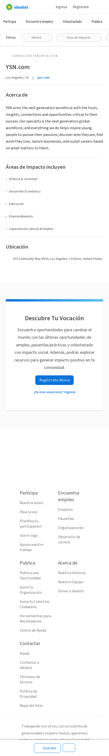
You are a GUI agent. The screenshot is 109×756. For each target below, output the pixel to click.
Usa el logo (29, 535)
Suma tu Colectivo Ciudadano (34, 604)
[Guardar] (47, 748)
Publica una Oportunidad (30, 575)
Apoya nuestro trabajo (31, 547)
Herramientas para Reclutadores (35, 618)
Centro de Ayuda (33, 630)
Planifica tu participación (31, 523)
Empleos (65, 509)
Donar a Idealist (71, 591)
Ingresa (61, 7)
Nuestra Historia (71, 573)
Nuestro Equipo (71, 582)
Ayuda (24, 653)
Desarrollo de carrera (69, 539)
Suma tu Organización (31, 590)
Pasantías (66, 518)
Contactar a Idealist (29, 665)
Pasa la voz (29, 512)
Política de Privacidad (28, 694)
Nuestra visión (31, 503)
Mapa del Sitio (31, 705)
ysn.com (43, 77)
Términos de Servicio (30, 679)
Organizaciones (71, 527)
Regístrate (81, 7)
